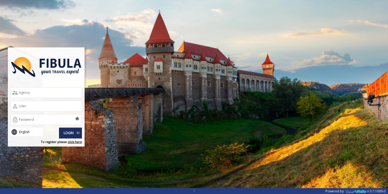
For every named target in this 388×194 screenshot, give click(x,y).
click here (75, 142)
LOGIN (72, 132)
